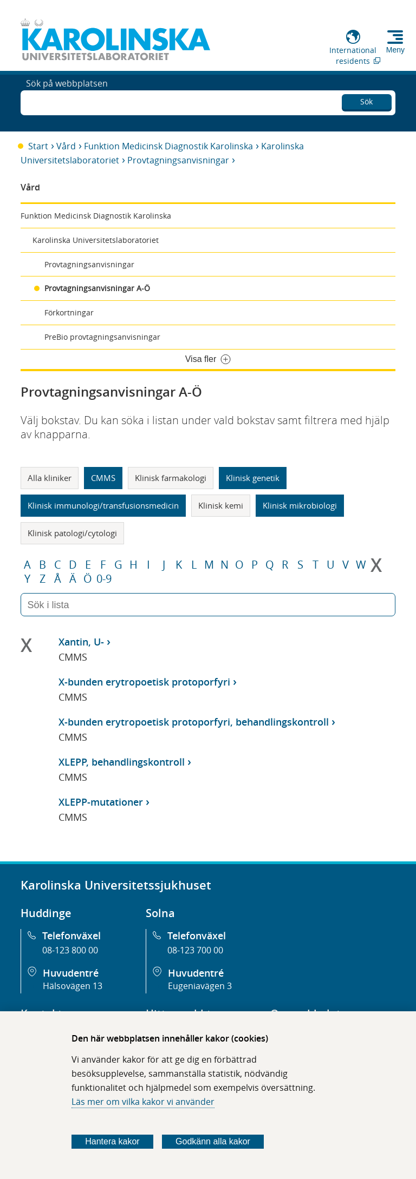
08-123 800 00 (70, 950)
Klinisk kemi (220, 505)
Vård (66, 146)
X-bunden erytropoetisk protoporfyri (144, 681)
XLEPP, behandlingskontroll (121, 761)
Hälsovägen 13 (72, 986)
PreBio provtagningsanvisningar (102, 337)
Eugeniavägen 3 (200, 986)
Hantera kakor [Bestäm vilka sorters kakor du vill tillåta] (112, 1141)
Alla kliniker (50, 477)
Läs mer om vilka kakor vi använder (143, 1102)
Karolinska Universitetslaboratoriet (95, 240)
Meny (395, 49)
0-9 (104, 578)
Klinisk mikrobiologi (300, 505)
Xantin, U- (81, 641)
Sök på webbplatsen (67, 102)
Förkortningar (69, 312)
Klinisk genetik (253, 477)
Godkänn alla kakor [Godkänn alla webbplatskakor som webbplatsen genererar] (213, 1141)
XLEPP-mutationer (100, 801)
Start (38, 146)
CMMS (103, 477)
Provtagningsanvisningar (178, 160)
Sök (366, 100)
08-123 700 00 (195, 950)
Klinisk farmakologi (170, 477)
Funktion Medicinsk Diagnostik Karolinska (168, 146)
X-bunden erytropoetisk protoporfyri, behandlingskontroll (193, 721)
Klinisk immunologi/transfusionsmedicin (103, 505)
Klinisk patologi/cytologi (72, 533)
